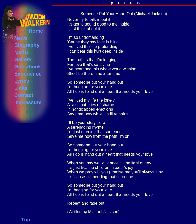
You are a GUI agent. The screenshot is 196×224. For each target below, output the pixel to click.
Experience (28, 74)
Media (21, 52)
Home (36, 31)
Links (21, 88)
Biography (27, 45)
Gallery (23, 59)
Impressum (28, 102)
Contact (23, 95)
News (21, 38)
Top (25, 219)
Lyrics (21, 81)
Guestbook (27, 66)
